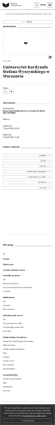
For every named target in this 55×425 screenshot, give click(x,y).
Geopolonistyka (10, 375)
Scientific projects (11, 275)
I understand (27, 420)
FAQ (4, 353)
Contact (6, 357)
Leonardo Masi (36, 111)
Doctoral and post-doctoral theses (17, 287)
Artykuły (42, 155)
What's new (8, 264)
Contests (42, 166)
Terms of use (8, 361)
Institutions (8, 387)
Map (5, 383)
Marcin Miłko (9, 113)
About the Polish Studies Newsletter (18, 341)
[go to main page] (12, 5)
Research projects (11, 283)
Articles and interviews (14, 270)
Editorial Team (9, 345)
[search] (36, 5)
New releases (9, 309)
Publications (8, 297)
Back (29, 22)
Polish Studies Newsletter (15, 337)
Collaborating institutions (14, 349)
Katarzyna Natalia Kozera (15, 111)
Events (43, 161)
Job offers (42, 182)
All (4, 279)
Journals (6, 305)
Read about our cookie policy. (34, 416)
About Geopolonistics (12, 379)
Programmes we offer (37, 177)
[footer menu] (4, 254)
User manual (8, 365)
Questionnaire (9, 369)
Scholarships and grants (36, 171)
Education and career (13, 315)
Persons (43, 188)
